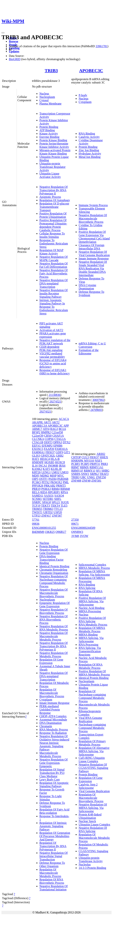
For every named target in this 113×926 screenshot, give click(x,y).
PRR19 (36, 488)
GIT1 (67, 452)
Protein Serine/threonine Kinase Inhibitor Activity (54, 145)
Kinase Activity (48, 133)
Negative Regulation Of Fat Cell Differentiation (53, 265)
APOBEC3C (91, 70)
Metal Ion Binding (89, 156)
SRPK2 (94, 473)
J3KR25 (50, 531)
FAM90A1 (38, 452)
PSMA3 (46, 488)
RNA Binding (87, 133)
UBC (83, 477)
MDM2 (44, 475)
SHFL (57, 498)
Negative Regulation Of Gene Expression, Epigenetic (53, 763)
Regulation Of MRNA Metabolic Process (92, 629)
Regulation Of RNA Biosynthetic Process (51, 881)
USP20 (57, 512)
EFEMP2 (47, 445)
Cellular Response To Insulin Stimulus (52, 235)
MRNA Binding (88, 634)
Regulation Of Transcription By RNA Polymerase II (52, 846)
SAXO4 (59, 495)
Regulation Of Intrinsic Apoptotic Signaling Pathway (53, 826)
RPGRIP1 (54, 492)
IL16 (35, 465)
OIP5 (35, 478)
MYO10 (89, 460)
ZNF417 (46, 515)
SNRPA (75, 473)
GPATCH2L (48, 455)
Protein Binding (48, 126)
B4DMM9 (38, 531)
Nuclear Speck (87, 821)
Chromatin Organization (53, 573)
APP (66, 425)
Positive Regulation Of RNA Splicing (92, 619)
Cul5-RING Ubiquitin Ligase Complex (92, 759)
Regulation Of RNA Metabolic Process (90, 666)
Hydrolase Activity (90, 153)
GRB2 (59, 455)
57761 (35, 519)
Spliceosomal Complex (92, 564)
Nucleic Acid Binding (91, 607)
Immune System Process (93, 205)
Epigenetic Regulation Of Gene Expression (54, 604)
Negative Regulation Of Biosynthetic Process (53, 611)
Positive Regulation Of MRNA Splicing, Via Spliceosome (92, 601)
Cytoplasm (85, 101)
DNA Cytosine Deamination (87, 287)
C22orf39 (37, 435)
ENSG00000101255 (44, 527)
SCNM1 (37, 498)
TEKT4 (55, 505)
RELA (36, 492)
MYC (60, 475)
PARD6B (62, 478)
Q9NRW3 (77, 531)
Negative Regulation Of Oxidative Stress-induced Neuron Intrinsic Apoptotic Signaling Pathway (54, 743)
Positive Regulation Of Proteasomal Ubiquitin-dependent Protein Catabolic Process (53, 225)
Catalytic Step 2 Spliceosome (88, 786)
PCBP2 (75, 463)
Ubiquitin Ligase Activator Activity (50, 175)
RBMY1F (77, 470)
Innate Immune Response (94, 258)
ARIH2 (101, 454)
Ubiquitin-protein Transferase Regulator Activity (52, 167)
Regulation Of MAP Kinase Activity (51, 252)
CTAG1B (37, 442)
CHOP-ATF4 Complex (53, 716)
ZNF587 (57, 515)
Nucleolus (85, 864)
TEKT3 (45, 505)
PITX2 (46, 482)
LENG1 (46, 472)
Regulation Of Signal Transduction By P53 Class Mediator (52, 773)
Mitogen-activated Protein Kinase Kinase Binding (54, 152)
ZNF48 (86, 480)
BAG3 (54, 429)
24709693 (96, 409)
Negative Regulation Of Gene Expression (53, 551)
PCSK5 (36, 482)
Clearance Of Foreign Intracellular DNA (91, 247)
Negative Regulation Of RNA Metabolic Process (53, 628)
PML (66, 482)
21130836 (54, 394)
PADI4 (52, 478)
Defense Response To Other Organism (52, 864)
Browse (13, 41)
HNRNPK (77, 460)
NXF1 (98, 460)
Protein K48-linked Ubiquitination (90, 816)
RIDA (43, 492)
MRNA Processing (90, 611)
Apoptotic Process (50, 196)
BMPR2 (46, 432)
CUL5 (85, 457)
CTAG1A (60, 439)
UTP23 (36, 515)
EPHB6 (57, 445)
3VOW (84, 535)
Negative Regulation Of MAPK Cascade (53, 258)
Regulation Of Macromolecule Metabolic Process (50, 873)
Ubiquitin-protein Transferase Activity (91, 859)
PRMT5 (61, 485)
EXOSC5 (37, 449)
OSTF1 (43, 478)
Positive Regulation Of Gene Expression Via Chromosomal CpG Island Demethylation (94, 236)
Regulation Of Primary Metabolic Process (92, 743)
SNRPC (36, 502)
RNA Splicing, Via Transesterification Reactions (90, 651)
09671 (75, 523)
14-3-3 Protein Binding (92, 867)
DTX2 (66, 442)
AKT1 (47, 422)
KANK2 (37, 468)
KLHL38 (56, 468)
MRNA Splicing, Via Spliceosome (91, 639)
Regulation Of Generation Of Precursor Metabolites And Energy (54, 836)
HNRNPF (38, 462)
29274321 (55, 401)
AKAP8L (37, 422)
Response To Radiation (53, 732)
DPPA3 (57, 442)
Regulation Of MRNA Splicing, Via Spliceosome (94, 573)
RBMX (84, 467)
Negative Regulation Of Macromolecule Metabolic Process (53, 636)
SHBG (105, 470)
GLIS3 (36, 455)
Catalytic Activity (89, 136)
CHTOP (76, 457)
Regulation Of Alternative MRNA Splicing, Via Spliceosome (94, 751)
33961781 (101, 46)
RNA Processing (88, 644)
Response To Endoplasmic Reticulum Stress (53, 243)
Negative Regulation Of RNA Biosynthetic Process (53, 619)
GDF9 (59, 452)
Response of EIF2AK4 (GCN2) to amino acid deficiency (52, 363)
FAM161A (61, 449)
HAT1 (35, 459)
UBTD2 (48, 512)
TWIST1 (37, 512)
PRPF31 (95, 463)
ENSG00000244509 (83, 527)
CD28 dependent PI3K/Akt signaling (51, 348)
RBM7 (75, 467)
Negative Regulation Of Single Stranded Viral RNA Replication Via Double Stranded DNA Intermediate (93, 268)
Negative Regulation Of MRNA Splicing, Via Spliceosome (93, 808)
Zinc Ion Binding (89, 150)
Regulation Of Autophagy (54, 200)
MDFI (35, 475)
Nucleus (44, 93)
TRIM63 (48, 508)
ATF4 (46, 429)
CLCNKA (38, 439)
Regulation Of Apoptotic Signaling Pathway (54, 784)
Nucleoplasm (47, 96)
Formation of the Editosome (89, 352)
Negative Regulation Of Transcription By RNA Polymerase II (53, 190)
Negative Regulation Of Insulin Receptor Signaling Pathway (53, 293)
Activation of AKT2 (51, 330)
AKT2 (56, 422)
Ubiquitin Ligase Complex (94, 824)
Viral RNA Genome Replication (90, 719)
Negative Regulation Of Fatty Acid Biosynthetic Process (53, 273)
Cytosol (44, 100)
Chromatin (45, 726)
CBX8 (48, 435)
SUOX (65, 502)
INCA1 (42, 465)
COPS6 (49, 439)
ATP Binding (47, 130)
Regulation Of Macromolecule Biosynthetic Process (51, 693)
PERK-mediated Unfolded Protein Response (49, 709)
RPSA (64, 492)
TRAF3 (104, 473)
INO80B (53, 465)
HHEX (104, 457)
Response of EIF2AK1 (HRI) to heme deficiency (54, 372)
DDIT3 (48, 442)
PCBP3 (85, 463)
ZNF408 (76, 480)
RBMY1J (89, 470)
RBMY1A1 (96, 467)
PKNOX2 (56, 482)
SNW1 (85, 473)
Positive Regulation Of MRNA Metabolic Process (94, 673)
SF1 (98, 470)
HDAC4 (45, 459)
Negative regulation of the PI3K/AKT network (54, 342)
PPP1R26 (37, 485)
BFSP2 (36, 432)
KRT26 (36, 472)
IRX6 (62, 465)
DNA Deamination (50, 722)
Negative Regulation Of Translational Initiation (53, 888)
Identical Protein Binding (54, 566)
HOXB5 (49, 462)
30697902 (98, 399)
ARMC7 (37, 429)
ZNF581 (96, 480)
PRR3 (104, 463)
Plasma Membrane (50, 103)
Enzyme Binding (49, 136)
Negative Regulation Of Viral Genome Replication (94, 253)
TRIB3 (51, 70)
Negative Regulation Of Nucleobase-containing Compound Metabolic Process (53, 581)
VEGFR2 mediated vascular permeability (52, 355)
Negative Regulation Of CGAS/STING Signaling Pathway (93, 768)
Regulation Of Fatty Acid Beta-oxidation (54, 811)
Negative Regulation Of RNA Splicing (93, 829)
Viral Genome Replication (94, 791)
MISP (53, 475)
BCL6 (62, 429)
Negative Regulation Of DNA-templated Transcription (53, 283)
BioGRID (14, 59)
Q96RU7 (60, 531)
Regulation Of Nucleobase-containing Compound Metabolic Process (92, 696)
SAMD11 (37, 495)
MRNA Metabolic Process (94, 568)
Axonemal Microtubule (53, 719)
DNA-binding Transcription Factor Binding (51, 560)
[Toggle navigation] (2, 32)
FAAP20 (49, 449)
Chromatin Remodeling (53, 569)
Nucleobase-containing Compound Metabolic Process (92, 728)
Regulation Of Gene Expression (51, 661)
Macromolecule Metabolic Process (50, 754)
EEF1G (36, 445)
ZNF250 (101, 477)
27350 (75, 519)
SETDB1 (48, 498)
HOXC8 (60, 462)
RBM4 (56, 488)
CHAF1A (58, 435)
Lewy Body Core (49, 779)
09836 (35, 523)
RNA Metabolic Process (53, 729)
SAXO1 (49, 495)
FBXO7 (50, 452)
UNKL (91, 477)
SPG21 (56, 502)
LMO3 (64, 472)
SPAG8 (46, 502)
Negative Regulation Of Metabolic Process (53, 654)
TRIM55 (37, 508)
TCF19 (36, 505)
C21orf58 (57, 432)
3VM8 (75, 535)
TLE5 (63, 505)
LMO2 (56, 472)
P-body (83, 95)
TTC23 (58, 508)
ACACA (64, 419)
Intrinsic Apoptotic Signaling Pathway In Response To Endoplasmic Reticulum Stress (53, 307)
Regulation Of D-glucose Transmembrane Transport (54, 207)
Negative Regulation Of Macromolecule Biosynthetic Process (93, 218)
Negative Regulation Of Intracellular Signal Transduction (53, 856)
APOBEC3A (39, 425)
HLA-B (55, 459)
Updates (14, 51)
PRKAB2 (49, 485)
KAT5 (46, 468)
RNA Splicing (87, 588)
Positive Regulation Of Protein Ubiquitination (53, 215)
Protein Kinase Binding (53, 140)
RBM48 (65, 488)
